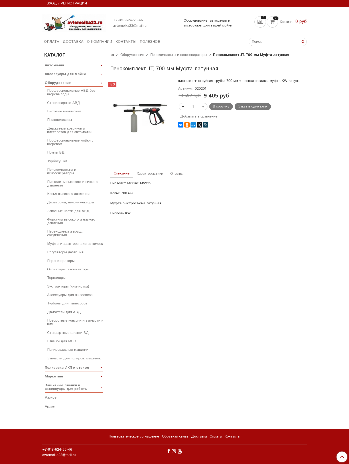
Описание (122, 173)
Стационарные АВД (63, 102)
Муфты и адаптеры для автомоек (75, 243)
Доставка (73, 41)
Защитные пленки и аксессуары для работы (66, 387)
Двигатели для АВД (64, 312)
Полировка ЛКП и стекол (67, 367)
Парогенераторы (61, 260)
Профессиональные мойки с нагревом (70, 142)
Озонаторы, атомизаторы (68, 269)
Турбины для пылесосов (67, 303)
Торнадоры (56, 277)
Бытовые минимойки (64, 111)
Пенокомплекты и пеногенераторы (178, 54)
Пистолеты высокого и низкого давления (72, 183)
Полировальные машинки (67, 349)
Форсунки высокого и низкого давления (71, 221)
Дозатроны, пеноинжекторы (70, 202)
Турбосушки (57, 161)
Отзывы (176, 173)
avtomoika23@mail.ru (129, 25)
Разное (51, 397)
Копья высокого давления (68, 194)
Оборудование (132, 54)
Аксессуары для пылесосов (70, 295)
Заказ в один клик (252, 106)
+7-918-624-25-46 (128, 20)
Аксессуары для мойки (65, 74)
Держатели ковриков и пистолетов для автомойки (69, 130)
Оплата (51, 41)
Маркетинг (54, 376)
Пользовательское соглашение (134, 436)
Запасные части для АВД (68, 211)
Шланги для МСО (61, 341)
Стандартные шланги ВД (68, 332)
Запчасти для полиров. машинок (74, 358)
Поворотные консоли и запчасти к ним (75, 322)
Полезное (150, 41)
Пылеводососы (59, 119)
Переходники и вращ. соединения (65, 233)
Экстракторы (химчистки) (68, 286)
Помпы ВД (56, 152)
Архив (50, 406)
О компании (99, 41)
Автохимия (54, 65)
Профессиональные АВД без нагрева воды (71, 92)
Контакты (126, 41)
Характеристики (150, 173)
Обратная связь (175, 436)
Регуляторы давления (65, 252)
